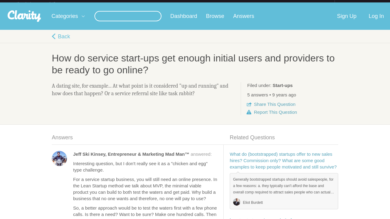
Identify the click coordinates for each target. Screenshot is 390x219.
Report (275, 117)
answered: (142, 159)
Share (274, 109)
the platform (42, 3)
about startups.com (356, 4)
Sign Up (346, 21)
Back (64, 41)
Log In (376, 21)
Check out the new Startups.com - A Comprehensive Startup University (268, 4)
